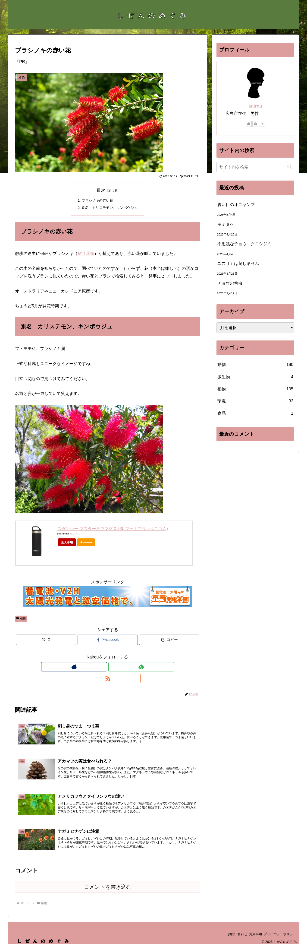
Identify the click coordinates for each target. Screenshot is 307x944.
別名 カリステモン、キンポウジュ (109, 208)
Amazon (86, 543)
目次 (101, 190)
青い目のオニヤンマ (236, 204)
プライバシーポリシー (278, 929)
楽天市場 (67, 543)
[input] (255, 167)
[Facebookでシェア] (108, 641)
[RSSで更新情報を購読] (118, 668)
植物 (21, 619)
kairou (255, 105)
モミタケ (225, 224)
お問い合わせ (229, 929)
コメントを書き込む (108, 882)
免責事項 (250, 929)
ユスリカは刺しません (238, 263)
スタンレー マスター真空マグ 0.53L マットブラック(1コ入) (112, 529)
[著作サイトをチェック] (97, 668)
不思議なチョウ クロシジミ (244, 244)
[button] (169, 641)
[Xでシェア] (46, 641)
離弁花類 (86, 254)
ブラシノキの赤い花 (96, 201)
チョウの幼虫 (229, 283)
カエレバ (74, 535)
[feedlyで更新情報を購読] (107, 668)
